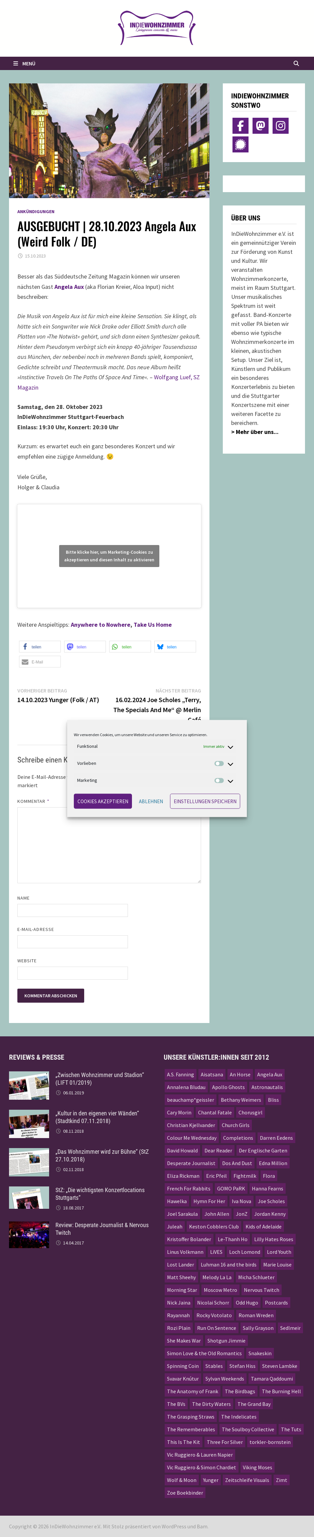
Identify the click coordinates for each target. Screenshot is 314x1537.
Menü (23, 63)
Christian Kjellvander (191, 1125)
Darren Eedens (276, 1137)
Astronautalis (267, 1087)
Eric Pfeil (216, 1175)
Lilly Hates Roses (273, 1239)
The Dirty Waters (211, 1404)
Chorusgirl (251, 1112)
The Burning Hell (281, 1391)
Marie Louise (277, 1264)
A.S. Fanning (180, 1074)
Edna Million (273, 1163)
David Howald (182, 1150)
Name (23, 898)
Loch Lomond (244, 1251)
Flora (269, 1175)
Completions (238, 1137)
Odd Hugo (247, 1302)
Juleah (174, 1226)
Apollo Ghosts (228, 1087)
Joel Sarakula (182, 1213)
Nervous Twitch (261, 1290)
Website (27, 961)
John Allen (216, 1213)
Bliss (273, 1099)
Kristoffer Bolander (189, 1239)
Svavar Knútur (183, 1378)
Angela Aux (269, 1074)
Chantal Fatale (215, 1112)
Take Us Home (153, 624)
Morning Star (182, 1290)
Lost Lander (180, 1264)
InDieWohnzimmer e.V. (75, 1526)
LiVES (216, 1251)
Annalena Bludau (186, 1087)
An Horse (240, 1074)
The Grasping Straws (190, 1416)
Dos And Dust (237, 1163)
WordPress (174, 1526)
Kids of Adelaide (264, 1226)
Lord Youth (279, 1251)
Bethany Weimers (241, 1099)
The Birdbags (240, 1391)
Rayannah (178, 1315)
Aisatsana (212, 1074)
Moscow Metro (220, 1290)
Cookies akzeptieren (102, 801)
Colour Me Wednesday (191, 1137)
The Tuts (291, 1429)
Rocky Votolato (214, 1315)
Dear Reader (218, 1150)
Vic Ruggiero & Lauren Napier (200, 1454)
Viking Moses (257, 1467)
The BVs (176, 1404)
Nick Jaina (178, 1302)
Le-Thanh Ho (233, 1239)
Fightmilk (244, 1175)
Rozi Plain (178, 1328)
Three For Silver (225, 1442)
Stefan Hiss (242, 1366)
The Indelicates (239, 1416)
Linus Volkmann (185, 1251)
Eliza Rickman (183, 1175)
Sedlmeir (290, 1328)
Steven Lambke (279, 1366)
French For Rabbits (188, 1188)
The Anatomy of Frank (192, 1391)
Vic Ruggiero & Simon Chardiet (201, 1467)
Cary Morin (179, 1112)
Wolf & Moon (181, 1480)
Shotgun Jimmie (226, 1340)
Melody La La (216, 1277)
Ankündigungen (35, 211)
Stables (214, 1366)
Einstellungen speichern (205, 801)
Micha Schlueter (256, 1277)
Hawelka (177, 1201)
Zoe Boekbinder (185, 1492)
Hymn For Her (209, 1201)
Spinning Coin (183, 1366)
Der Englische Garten (263, 1150)
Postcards (276, 1302)
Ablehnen (151, 801)
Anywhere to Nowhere (100, 624)
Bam (202, 1526)
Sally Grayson (258, 1328)
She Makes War (184, 1340)
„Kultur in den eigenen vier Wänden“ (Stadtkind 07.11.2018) (97, 1117)
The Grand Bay (254, 1404)
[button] (40, 646)
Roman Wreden (256, 1315)
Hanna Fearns (267, 1188)
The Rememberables (191, 1429)
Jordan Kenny (270, 1213)
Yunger (210, 1480)
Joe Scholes (271, 1201)
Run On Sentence (216, 1328)
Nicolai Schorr (213, 1302)
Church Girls (236, 1125)
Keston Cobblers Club (214, 1226)
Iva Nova (241, 1201)
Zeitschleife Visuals (247, 1480)
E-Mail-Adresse (35, 929)
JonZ (242, 1213)
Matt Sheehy (181, 1277)
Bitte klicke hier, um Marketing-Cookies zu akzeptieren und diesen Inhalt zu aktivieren (109, 556)
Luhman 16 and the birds (229, 1264)
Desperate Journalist (191, 1163)
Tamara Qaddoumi (272, 1378)
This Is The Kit (183, 1442)
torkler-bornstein (270, 1442)
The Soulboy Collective (248, 1429)
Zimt (281, 1480)
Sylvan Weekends (224, 1378)
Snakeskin (260, 1353)
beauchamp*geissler (190, 1099)
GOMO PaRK (231, 1188)
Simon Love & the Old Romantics (204, 1353)
